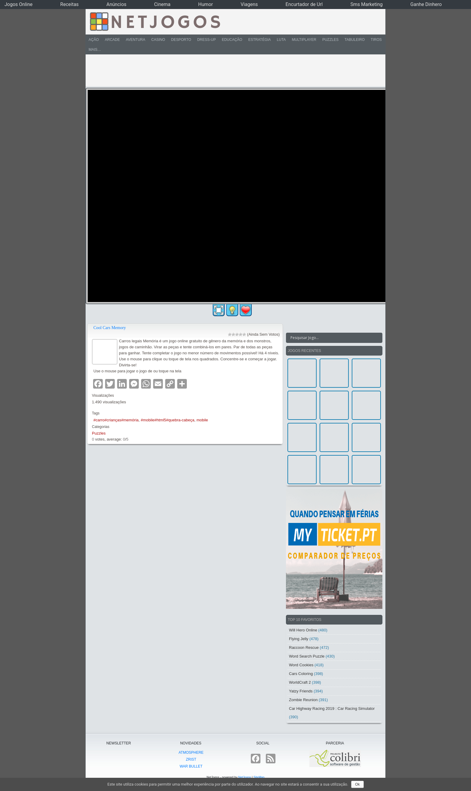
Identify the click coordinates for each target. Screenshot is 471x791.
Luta (281, 40)
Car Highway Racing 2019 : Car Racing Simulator (332, 708)
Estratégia (259, 40)
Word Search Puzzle (306, 656)
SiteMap (259, 777)
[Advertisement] (231, 70)
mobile (202, 420)
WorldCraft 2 (300, 682)
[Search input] (330, 338)
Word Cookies (301, 665)
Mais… (95, 49)
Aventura (135, 40)
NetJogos (244, 777)
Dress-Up (206, 40)
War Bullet (191, 766)
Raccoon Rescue (304, 647)
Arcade (112, 40)
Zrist (191, 759)
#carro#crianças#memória (115, 420)
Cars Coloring (301, 673)
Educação (232, 40)
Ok (357, 784)
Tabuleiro (355, 40)
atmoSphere (190, 752)
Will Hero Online (303, 630)
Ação (94, 40)
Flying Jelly (298, 639)
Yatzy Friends (301, 691)
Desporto (181, 40)
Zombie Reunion (303, 700)
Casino (158, 40)
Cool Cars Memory (109, 327)
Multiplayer (304, 40)
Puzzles (330, 40)
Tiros (376, 40)
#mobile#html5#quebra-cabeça (168, 420)
